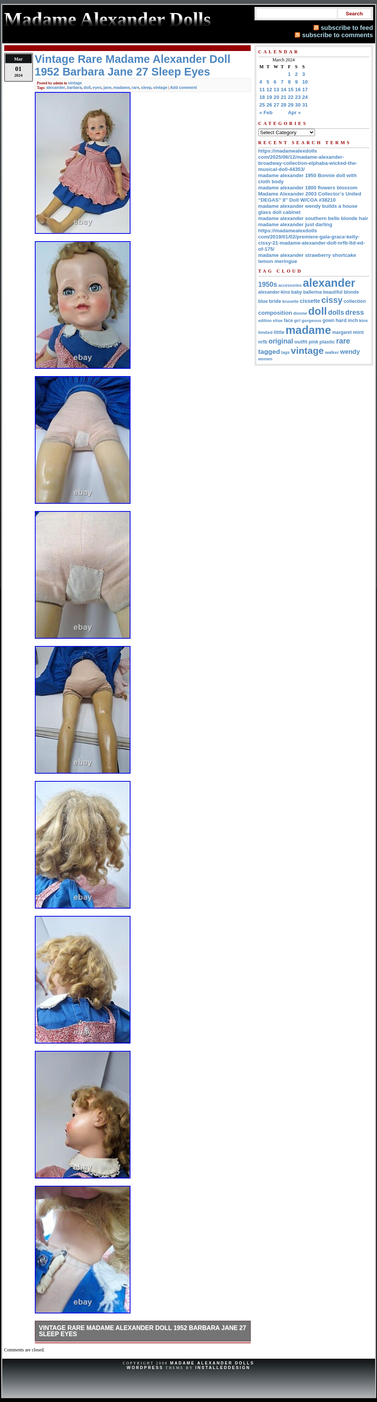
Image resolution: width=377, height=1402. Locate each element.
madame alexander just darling (295, 224)
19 (269, 97)
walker (332, 352)
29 (291, 105)
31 (305, 105)
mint (358, 332)
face (288, 320)
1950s (267, 284)
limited (265, 332)
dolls (336, 312)
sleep (146, 87)
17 (305, 89)
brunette (290, 301)
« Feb (266, 112)
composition (275, 312)
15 (291, 89)
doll (87, 87)
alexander (55, 87)
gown (329, 320)
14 (284, 89)
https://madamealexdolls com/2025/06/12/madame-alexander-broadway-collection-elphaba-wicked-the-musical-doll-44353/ (307, 160)
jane (107, 87)
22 (291, 97)
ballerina (312, 292)
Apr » (294, 112)
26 (269, 105)
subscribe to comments (337, 34)
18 (262, 97)
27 (276, 105)
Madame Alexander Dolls (212, 1363)
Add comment (183, 87)
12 (269, 89)
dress (354, 312)
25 (262, 105)
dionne (300, 313)
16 (298, 89)
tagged (269, 351)
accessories (290, 285)
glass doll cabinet (279, 212)
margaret (342, 332)
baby (296, 292)
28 (284, 105)
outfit (300, 342)
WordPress (145, 1367)
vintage (75, 83)
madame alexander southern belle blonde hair (313, 218)
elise (278, 320)
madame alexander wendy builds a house (307, 206)
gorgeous (312, 320)
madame (121, 87)
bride (275, 301)
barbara (74, 87)
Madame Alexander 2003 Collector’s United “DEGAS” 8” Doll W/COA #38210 (309, 197)
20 (276, 97)
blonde (351, 292)
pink (313, 342)
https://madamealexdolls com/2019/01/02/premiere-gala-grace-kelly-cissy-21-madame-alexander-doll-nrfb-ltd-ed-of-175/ (311, 240)
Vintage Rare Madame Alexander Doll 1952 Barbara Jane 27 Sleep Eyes (142, 1331)
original (281, 341)
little (279, 332)
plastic (327, 342)
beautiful (333, 292)
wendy (350, 351)
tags (285, 352)
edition (265, 320)
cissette (310, 301)
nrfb (263, 342)
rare (135, 87)
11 (262, 89)
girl (297, 320)
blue (263, 301)
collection (355, 301)
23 (298, 97)
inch (353, 320)
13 (276, 89)
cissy (332, 300)
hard (341, 320)
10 (305, 82)
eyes (97, 87)
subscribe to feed (347, 27)
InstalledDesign (222, 1367)
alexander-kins (274, 292)
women (265, 359)
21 (284, 97)
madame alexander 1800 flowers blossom (307, 188)
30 (298, 105)
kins (363, 320)
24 (305, 97)
